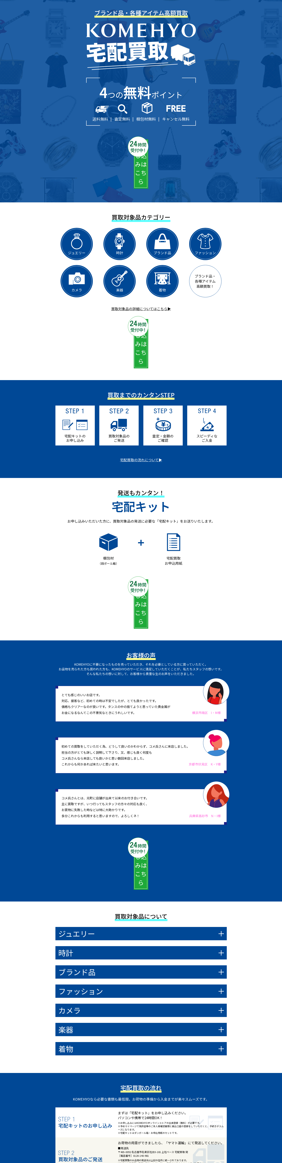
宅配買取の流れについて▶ (141, 390)
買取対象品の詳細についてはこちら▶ (141, 274)
